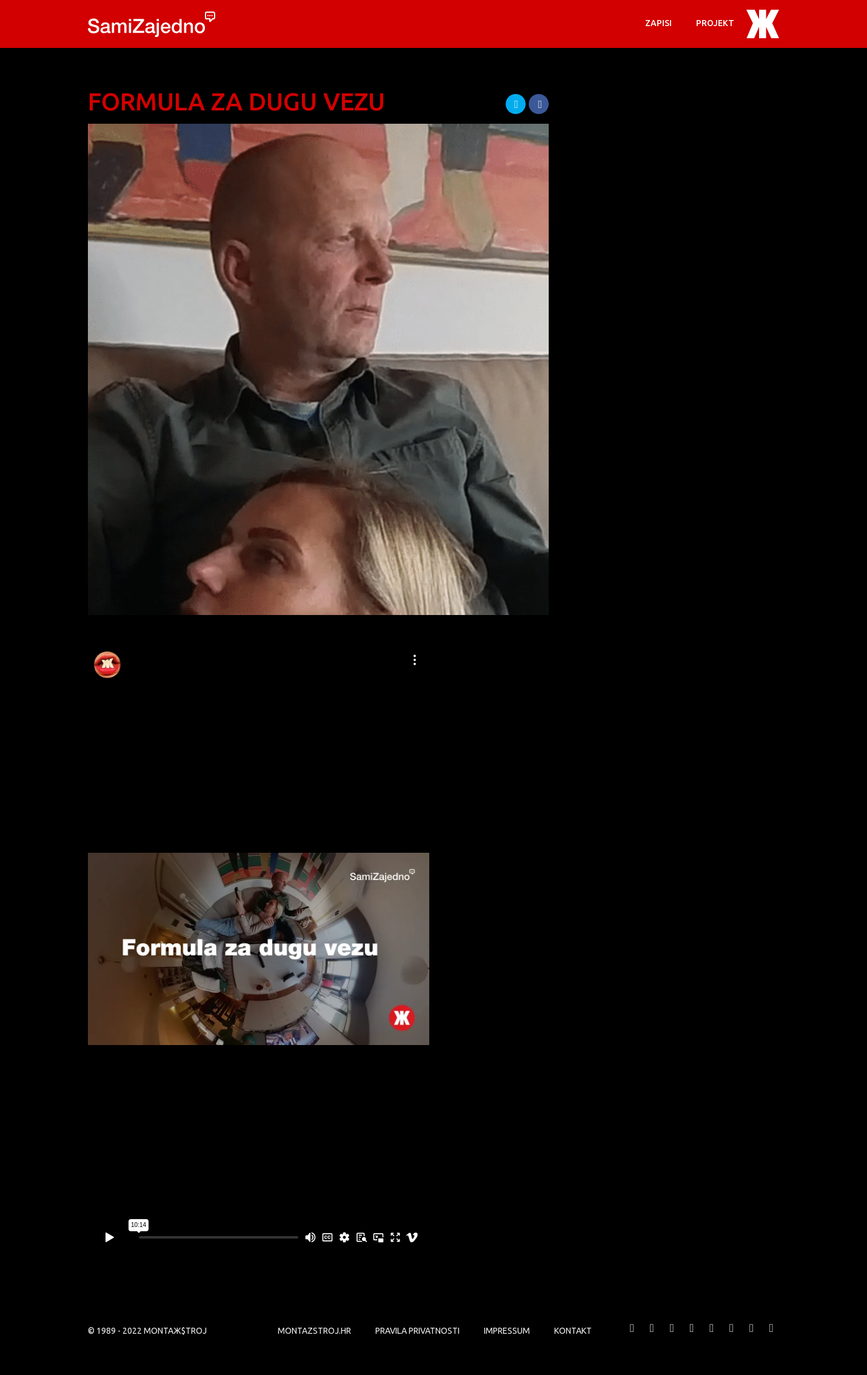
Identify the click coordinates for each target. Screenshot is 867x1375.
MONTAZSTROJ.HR (314, 1330)
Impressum (507, 1330)
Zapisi (658, 23)
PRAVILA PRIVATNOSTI (417, 1330)
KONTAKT (573, 1330)
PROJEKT (715, 23)
